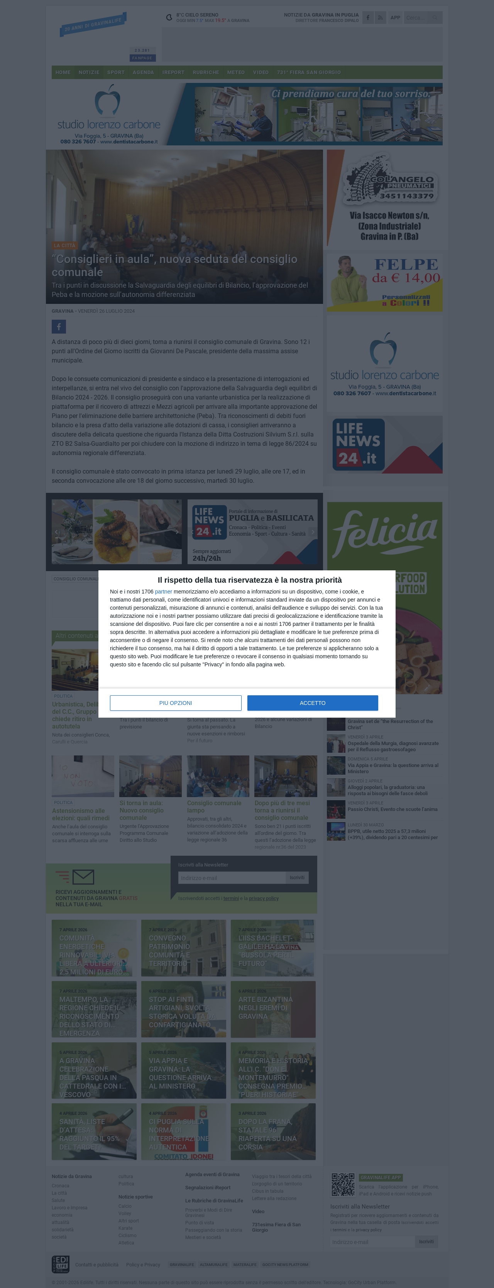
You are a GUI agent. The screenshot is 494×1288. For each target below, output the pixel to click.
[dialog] (247, 644)
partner (163, 591)
